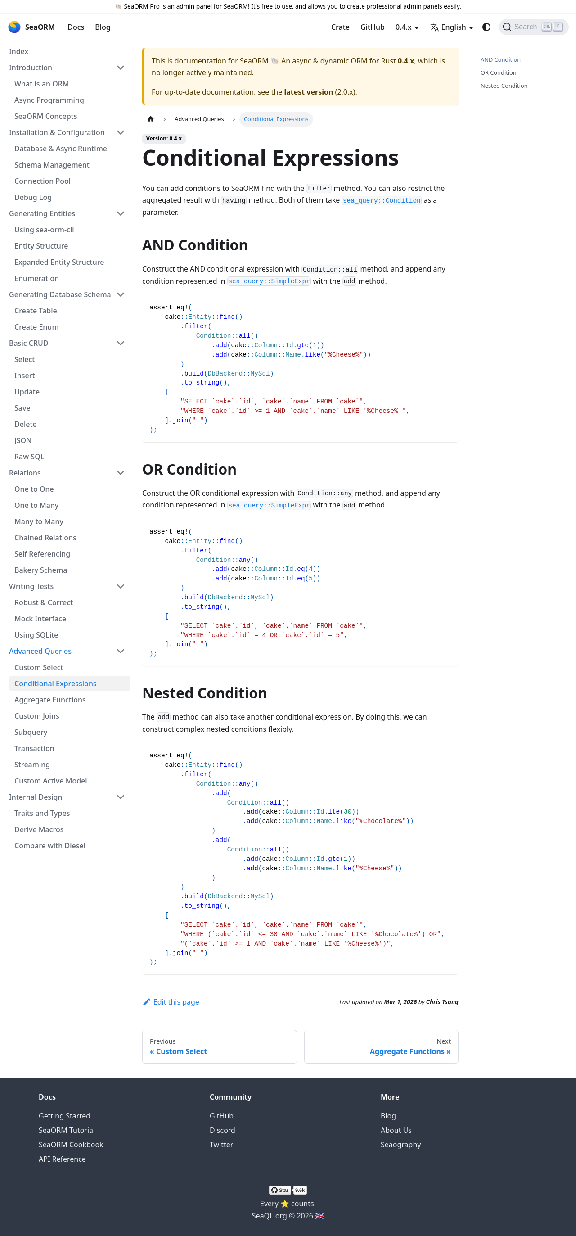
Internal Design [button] (35, 797)
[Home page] (150, 119)
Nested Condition (504, 85)
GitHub (372, 27)
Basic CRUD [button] (29, 343)
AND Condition (501, 59)
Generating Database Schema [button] (60, 294)
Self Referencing (42, 554)
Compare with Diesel (50, 846)
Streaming (32, 765)
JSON (23, 440)
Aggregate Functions (50, 700)
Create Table (35, 311)
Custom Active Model (50, 781)
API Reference (62, 1159)
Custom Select (38, 667)
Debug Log (33, 197)
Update (27, 392)
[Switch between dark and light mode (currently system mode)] (486, 27)
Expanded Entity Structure (59, 262)
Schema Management (52, 165)
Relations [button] (25, 473)
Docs (76, 27)
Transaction (34, 748)
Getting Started (64, 1116)
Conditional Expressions (55, 683)
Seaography (401, 1145)
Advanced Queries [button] (40, 651)
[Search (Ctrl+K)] (534, 27)
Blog (102, 27)
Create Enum (36, 327)
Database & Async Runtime (60, 149)
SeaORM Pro (142, 6)
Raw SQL (29, 457)
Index (18, 51)
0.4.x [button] (404, 27)
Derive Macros (38, 829)
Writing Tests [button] (31, 586)
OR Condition (499, 72)
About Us (396, 1130)
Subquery (30, 732)
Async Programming (49, 100)
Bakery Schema (40, 570)
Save (22, 408)
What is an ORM (41, 84)
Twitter (221, 1145)
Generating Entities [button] (42, 213)
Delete (25, 424)
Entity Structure (41, 246)
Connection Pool (42, 181)
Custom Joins (36, 716)
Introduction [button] (30, 67)
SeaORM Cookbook (71, 1145)
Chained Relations (45, 538)
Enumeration (36, 278)
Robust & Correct (43, 602)
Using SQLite (36, 635)
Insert (24, 375)
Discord (222, 1130)
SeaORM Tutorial (67, 1130)
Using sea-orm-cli (44, 230)
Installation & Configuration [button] (57, 132)
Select (24, 359)
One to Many (36, 505)
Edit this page (170, 1002)
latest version (308, 92)
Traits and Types (42, 813)
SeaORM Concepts (45, 116)
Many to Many (38, 521)
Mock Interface (40, 619)
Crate (340, 27)
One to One (34, 489)
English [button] (448, 27)
